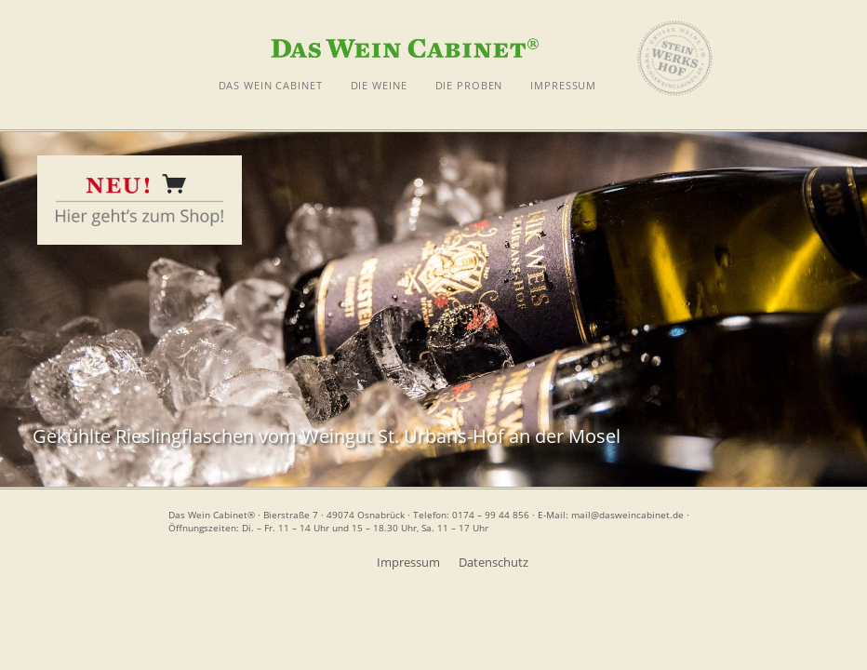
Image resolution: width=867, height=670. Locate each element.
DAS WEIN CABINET (271, 85)
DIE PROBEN (469, 85)
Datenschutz (493, 562)
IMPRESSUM (563, 85)
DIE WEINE (379, 85)
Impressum (408, 562)
